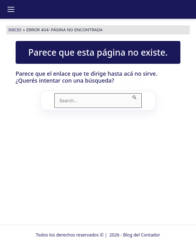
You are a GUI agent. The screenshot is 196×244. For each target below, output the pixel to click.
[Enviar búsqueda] (134, 96)
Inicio (14, 30)
